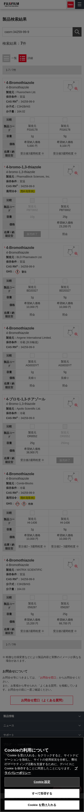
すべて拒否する (42, 793)
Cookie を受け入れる (42, 805)
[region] (42, 774)
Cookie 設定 (42, 781)
